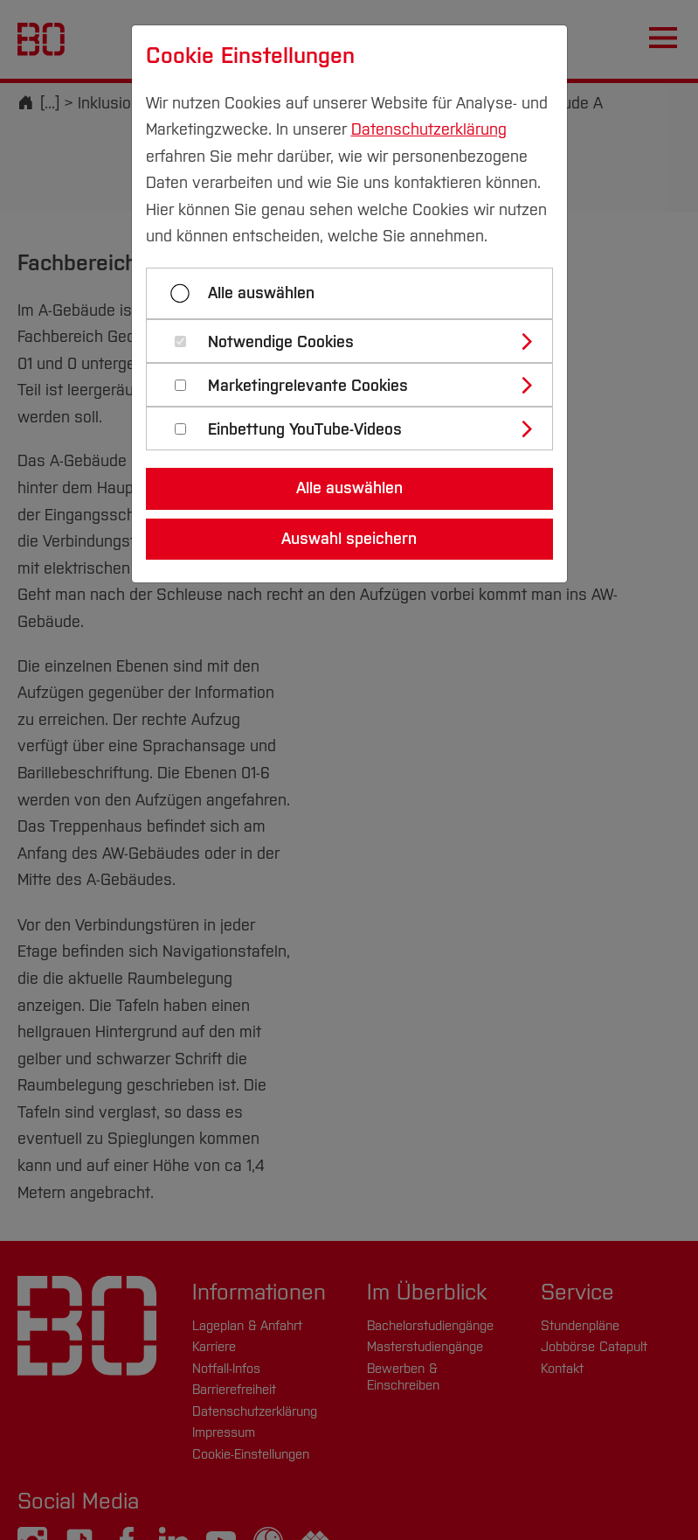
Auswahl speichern (349, 538)
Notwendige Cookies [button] (281, 342)
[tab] (357, 341)
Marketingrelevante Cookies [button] (308, 386)
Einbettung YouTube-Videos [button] (305, 430)
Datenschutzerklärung (429, 129)
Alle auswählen (261, 293)
